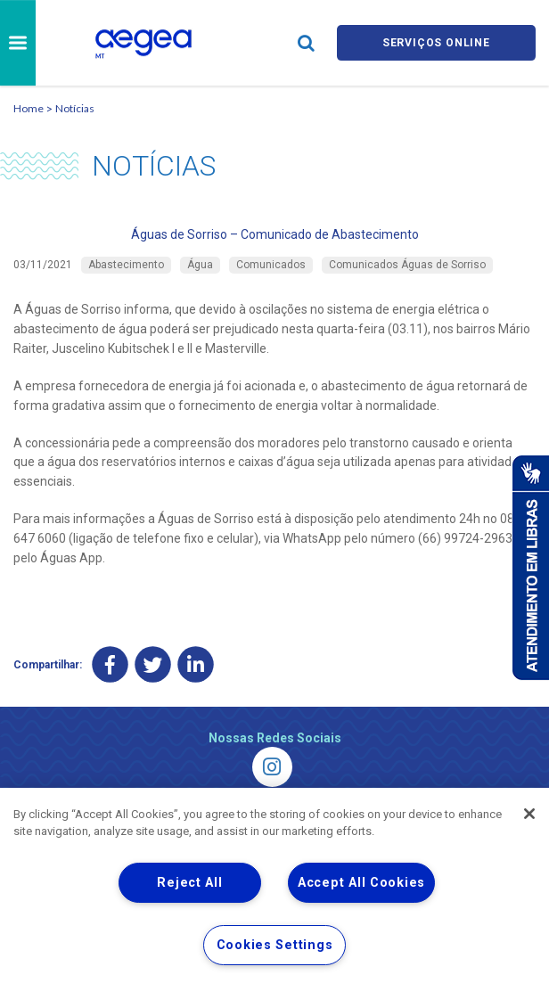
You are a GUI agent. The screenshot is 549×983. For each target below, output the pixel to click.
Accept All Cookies (361, 882)
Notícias (74, 108)
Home (28, 108)
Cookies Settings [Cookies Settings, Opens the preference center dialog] (275, 945)
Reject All (189, 882)
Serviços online (436, 42)
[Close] (529, 813)
